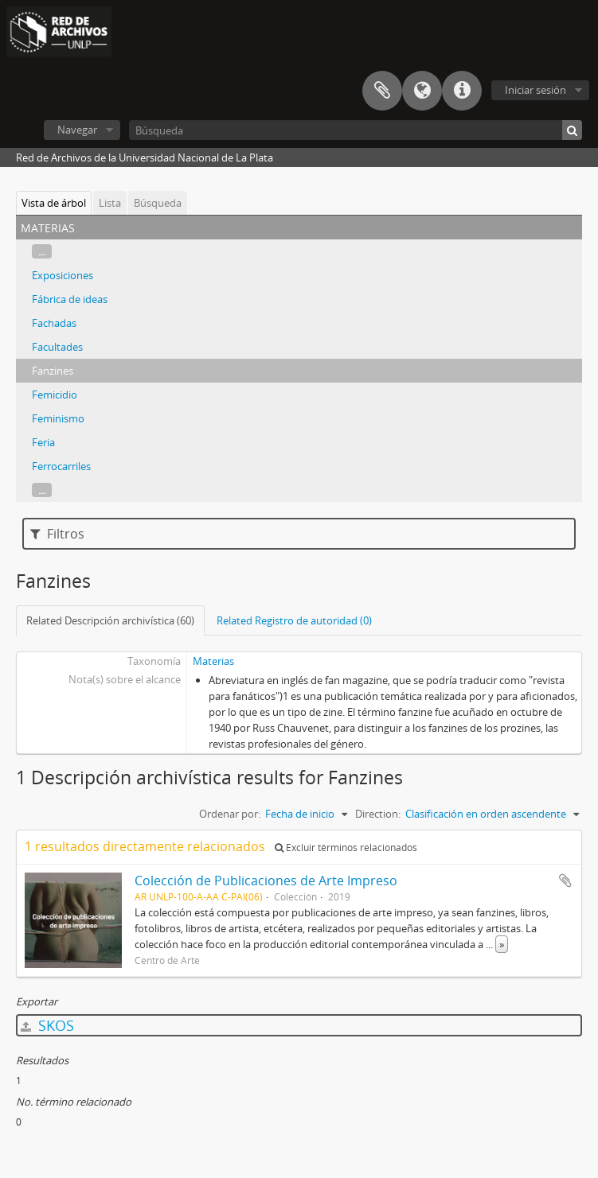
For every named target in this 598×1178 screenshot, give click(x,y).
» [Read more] (501, 944)
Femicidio (54, 394)
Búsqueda (158, 203)
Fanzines (52, 371)
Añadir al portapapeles (565, 880)
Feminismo (58, 418)
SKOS (47, 1025)
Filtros (57, 533)
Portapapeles (382, 91)
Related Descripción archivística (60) (110, 620)
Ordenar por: (229, 814)
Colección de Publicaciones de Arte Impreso (266, 880)
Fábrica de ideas (69, 299)
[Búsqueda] (355, 130)
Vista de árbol (53, 203)
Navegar (77, 129)
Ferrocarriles (61, 466)
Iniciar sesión (535, 90)
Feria (43, 442)
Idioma (422, 91)
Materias (213, 661)
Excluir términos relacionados (346, 847)
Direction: (378, 814)
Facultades (57, 347)
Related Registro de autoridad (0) (294, 620)
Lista (110, 203)
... (41, 251)
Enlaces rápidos (462, 91)
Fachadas (54, 323)
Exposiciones (62, 275)
